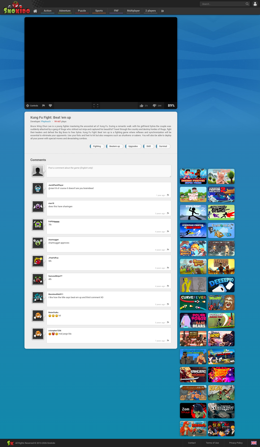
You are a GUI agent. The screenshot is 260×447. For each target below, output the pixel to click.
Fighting (97, 146)
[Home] (35, 10)
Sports (99, 10)
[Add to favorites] (50, 105)
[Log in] (255, 4)
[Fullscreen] (96, 105)
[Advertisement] (207, 68)
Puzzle (82, 10)
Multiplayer (133, 10)
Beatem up (114, 146)
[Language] (254, 443)
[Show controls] (32, 105)
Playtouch (46, 121)
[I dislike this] (157, 105)
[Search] (247, 3)
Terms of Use (212, 443)
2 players (150, 10)
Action (47, 10)
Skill (148, 146)
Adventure (65, 10)
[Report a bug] (43, 105)
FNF (116, 10)
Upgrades (133, 146)
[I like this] (144, 105)
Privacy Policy (235, 443)
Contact (192, 443)
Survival (163, 146)
